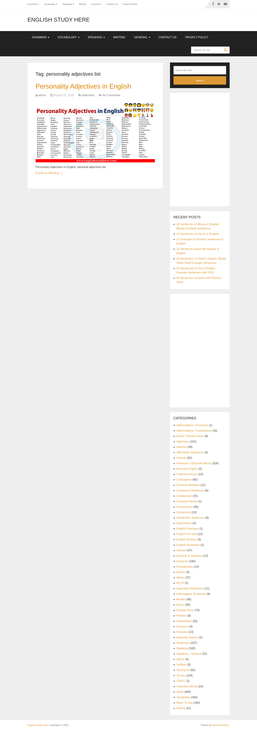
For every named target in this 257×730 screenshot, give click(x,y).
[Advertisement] (199, 149)
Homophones (184, 566)
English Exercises (187, 528)
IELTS (180, 583)
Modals (181, 599)
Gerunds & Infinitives (189, 555)
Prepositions (184, 621)
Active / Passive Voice (190, 436)
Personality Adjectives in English (83, 86)
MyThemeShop (220, 725)
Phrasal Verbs (185, 610)
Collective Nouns (187, 474)
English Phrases (186, 539)
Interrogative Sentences (191, 593)
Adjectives (88, 95)
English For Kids (186, 534)
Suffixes (181, 664)
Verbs (180, 691)
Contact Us (112, 4)
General (95, 4)
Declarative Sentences (190, 517)
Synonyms (183, 670)
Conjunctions (184, 506)
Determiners (184, 523)
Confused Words (186, 501)
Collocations (184, 479)
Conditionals (184, 495)
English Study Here (59, 19)
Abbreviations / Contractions (194, 430)
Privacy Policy (130, 4)
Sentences (183, 642)
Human (181, 572)
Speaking (67, 4)
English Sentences (188, 544)
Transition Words (187, 686)
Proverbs (182, 631)
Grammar (32, 4)
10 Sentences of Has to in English (197, 233)
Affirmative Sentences (190, 452)
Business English (187, 468)
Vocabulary (49, 4)
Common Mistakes (188, 485)
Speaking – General (188, 653)
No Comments (111, 95)
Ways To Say (184, 702)
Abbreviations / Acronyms (192, 425)
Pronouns (182, 626)
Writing (82, 4)
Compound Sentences (190, 490)
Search (226, 50)
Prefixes (181, 615)
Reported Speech (187, 637)
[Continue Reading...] (49, 172)
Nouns (180, 604)
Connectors (183, 512)
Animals (181, 457)
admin (42, 95)
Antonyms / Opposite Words (193, 463)
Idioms (180, 577)
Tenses (180, 675)
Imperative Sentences (190, 588)
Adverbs (181, 446)
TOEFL (180, 680)
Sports (180, 659)
